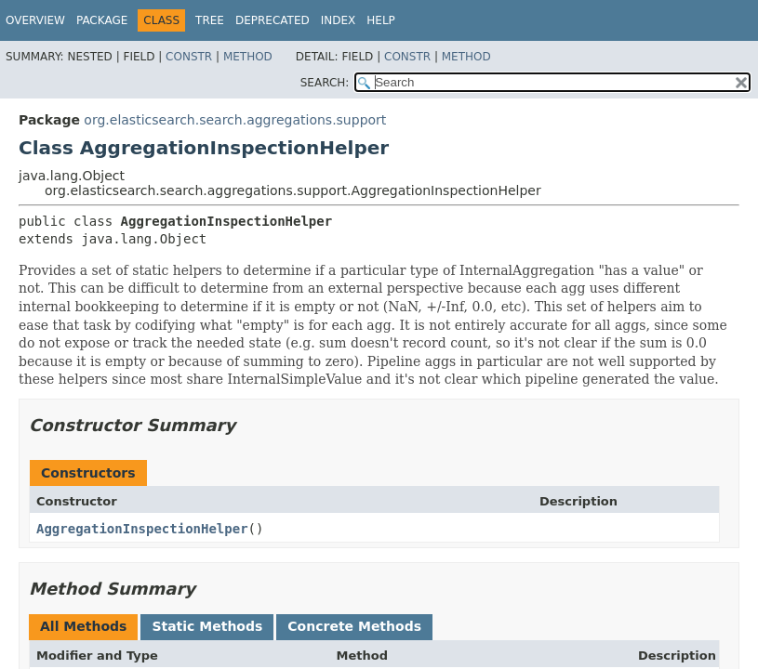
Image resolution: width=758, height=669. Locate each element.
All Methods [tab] (83, 626)
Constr (189, 56)
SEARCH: (325, 82)
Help (380, 20)
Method (248, 56)
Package (101, 20)
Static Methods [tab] (207, 626)
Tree (209, 20)
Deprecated (272, 20)
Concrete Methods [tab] (354, 626)
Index (338, 20)
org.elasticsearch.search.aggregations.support (235, 119)
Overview (35, 20)
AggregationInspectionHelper (142, 528)
